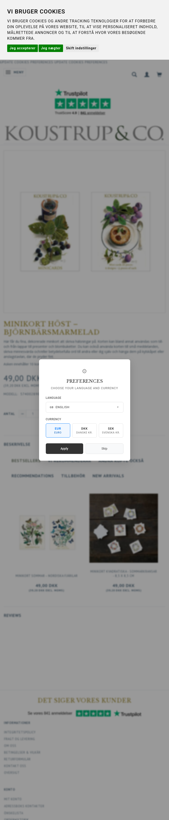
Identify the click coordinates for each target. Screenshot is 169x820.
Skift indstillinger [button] (81, 48)
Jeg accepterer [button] (22, 48)
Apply (64, 448)
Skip (104, 448)
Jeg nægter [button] (51, 48)
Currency (53, 419)
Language (53, 398)
